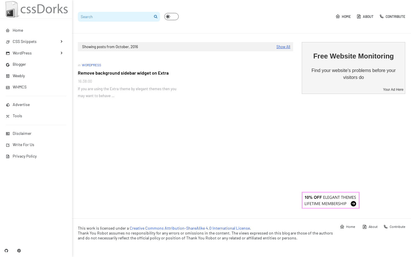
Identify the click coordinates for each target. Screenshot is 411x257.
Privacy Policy (21, 156)
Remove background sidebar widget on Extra (123, 72)
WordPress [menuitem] (19, 52)
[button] (171, 16)
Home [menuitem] (14, 30)
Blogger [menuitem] (16, 64)
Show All (283, 46)
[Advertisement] (353, 143)
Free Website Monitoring (353, 56)
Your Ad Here (393, 90)
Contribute (392, 16)
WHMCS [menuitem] (16, 86)
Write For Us (20, 144)
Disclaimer (18, 133)
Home (343, 16)
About (365, 16)
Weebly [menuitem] (15, 75)
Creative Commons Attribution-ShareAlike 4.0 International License (190, 228)
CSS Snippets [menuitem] (21, 41)
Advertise (18, 104)
